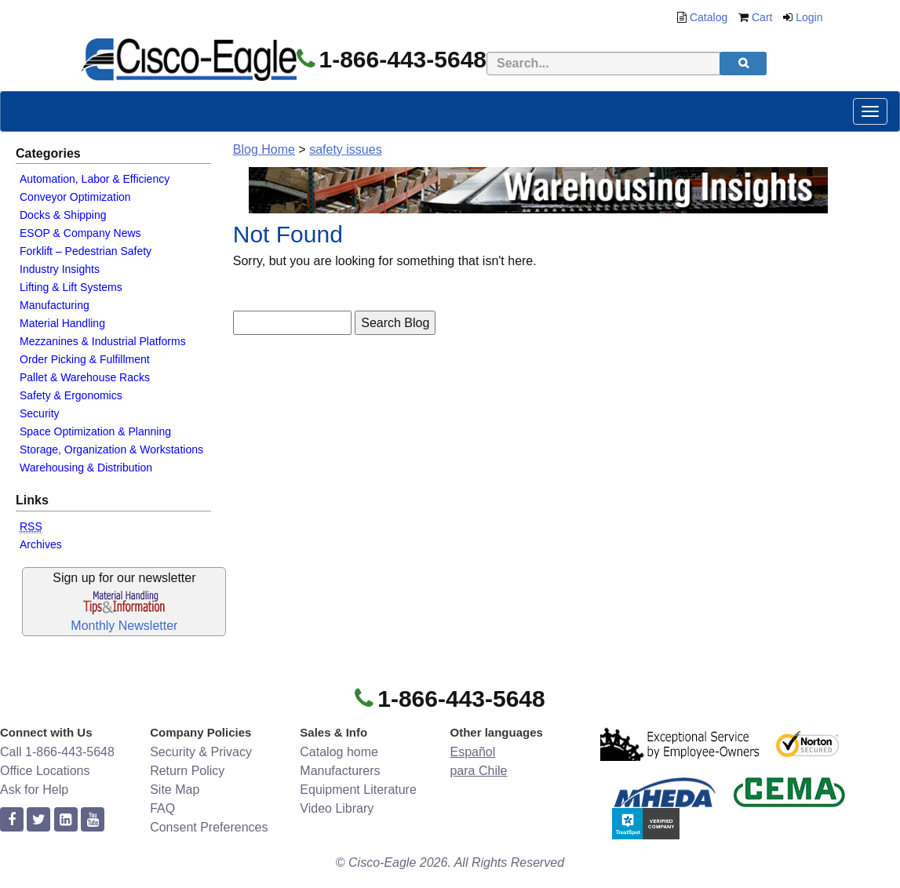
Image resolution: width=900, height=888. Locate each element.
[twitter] (38, 820)
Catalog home (339, 752)
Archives (41, 544)
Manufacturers (340, 770)
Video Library (336, 808)
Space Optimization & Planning (95, 431)
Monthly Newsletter (124, 625)
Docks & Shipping (63, 215)
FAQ (162, 808)
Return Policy (187, 770)
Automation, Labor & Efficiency (94, 179)
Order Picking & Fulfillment (85, 359)
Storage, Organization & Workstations (111, 449)
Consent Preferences (209, 827)
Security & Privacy (201, 752)
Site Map (174, 789)
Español (472, 752)
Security (40, 413)
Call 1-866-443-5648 (57, 752)
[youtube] (92, 820)
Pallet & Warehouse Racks (85, 377)
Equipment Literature (358, 789)
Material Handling (62, 323)
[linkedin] (66, 820)
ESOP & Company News (80, 233)
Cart (762, 17)
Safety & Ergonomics (71, 395)
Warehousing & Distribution (86, 467)
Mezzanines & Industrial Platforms (103, 341)
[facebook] (12, 820)
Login (809, 17)
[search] (743, 63)
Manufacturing (54, 305)
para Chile (478, 770)
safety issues (345, 149)
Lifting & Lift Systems (71, 287)
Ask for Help (34, 789)
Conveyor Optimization (75, 197)
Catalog (708, 17)
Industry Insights (60, 269)
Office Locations (44, 770)
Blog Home (264, 149)
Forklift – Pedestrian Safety (85, 251)
